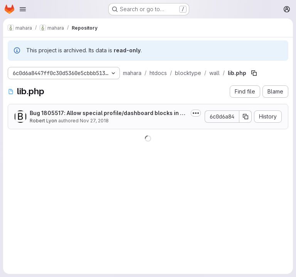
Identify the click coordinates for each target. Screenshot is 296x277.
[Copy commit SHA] (245, 116)
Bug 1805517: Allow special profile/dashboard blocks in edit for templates (108, 113)
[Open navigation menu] (23, 9)
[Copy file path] (254, 73)
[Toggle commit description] (196, 113)
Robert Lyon (43, 120)
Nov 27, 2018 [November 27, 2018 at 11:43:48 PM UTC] (94, 120)
